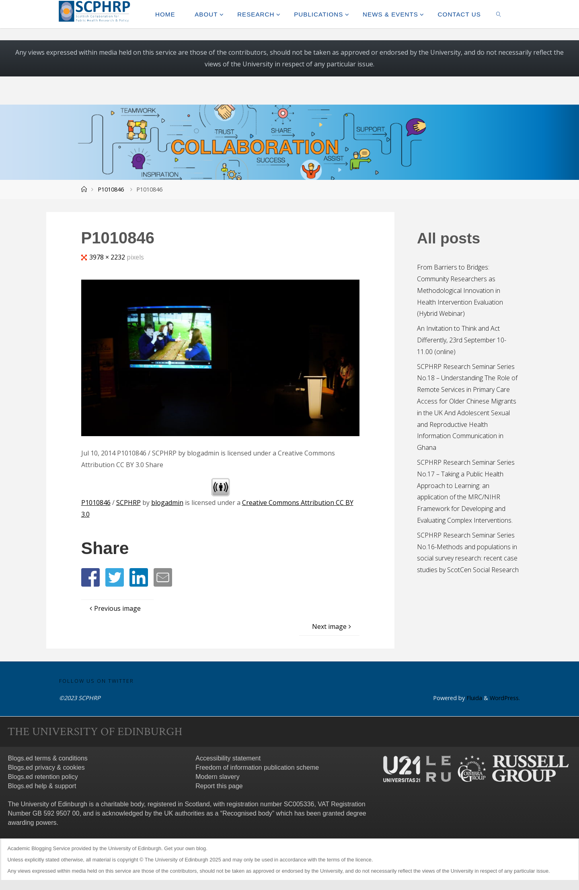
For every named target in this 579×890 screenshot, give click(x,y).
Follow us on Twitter (96, 680)
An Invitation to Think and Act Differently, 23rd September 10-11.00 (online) (461, 340)
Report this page (218, 786)
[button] (90, 577)
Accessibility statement (228, 758)
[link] (499, 14)
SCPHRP (128, 502)
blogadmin (167, 502)
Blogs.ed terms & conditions (48, 758)
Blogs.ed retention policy (43, 776)
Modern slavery (217, 776)
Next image (332, 626)
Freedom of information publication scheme (257, 767)
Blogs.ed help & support (42, 786)
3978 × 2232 (108, 257)
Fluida (473, 698)
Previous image (114, 608)
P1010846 (111, 189)
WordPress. (505, 698)
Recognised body (247, 813)
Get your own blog (185, 848)
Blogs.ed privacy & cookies (46, 767)
